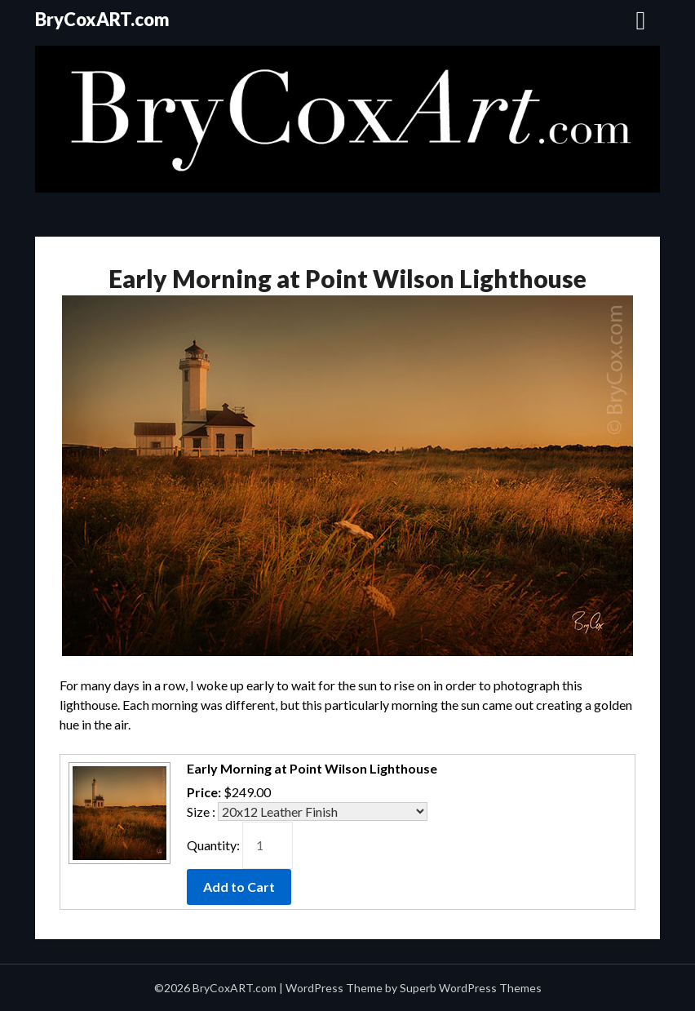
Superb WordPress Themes (471, 988)
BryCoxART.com (102, 19)
